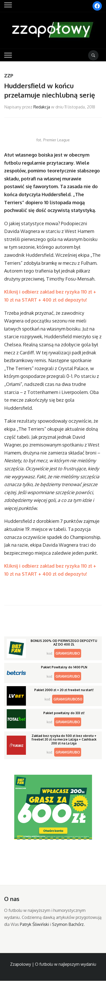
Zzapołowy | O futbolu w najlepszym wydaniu (53, 964)
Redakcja (41, 106)
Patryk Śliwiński (34, 924)
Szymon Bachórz (68, 924)
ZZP (8, 75)
